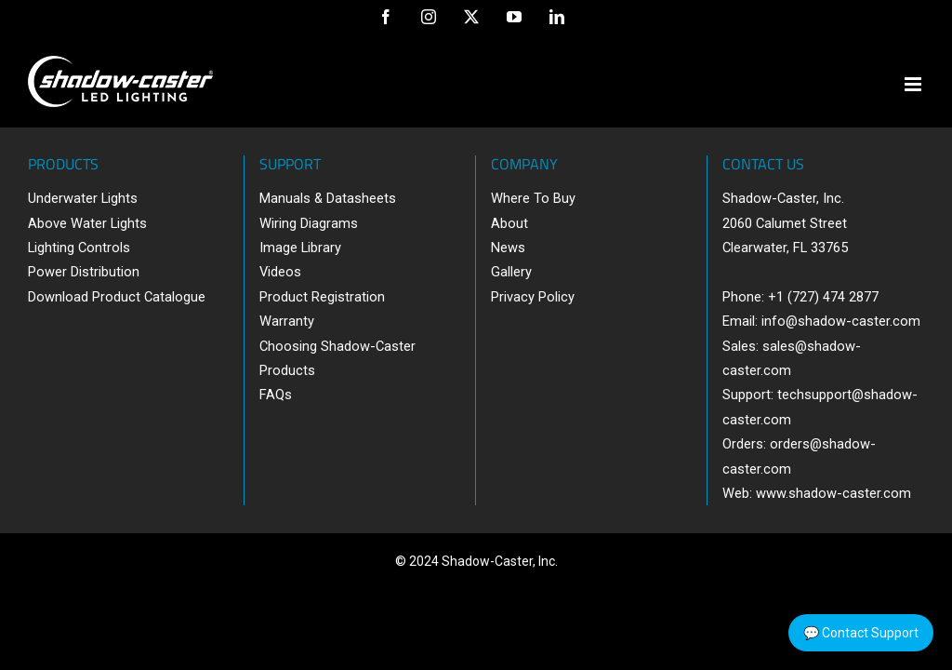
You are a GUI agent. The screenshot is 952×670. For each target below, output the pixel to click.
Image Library (300, 247)
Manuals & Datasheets (327, 198)
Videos (280, 271)
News (508, 247)
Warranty (286, 321)
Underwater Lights (83, 198)
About (509, 223)
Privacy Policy (533, 296)
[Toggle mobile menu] (914, 84)
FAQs (275, 394)
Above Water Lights (87, 223)
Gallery (511, 271)
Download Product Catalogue (116, 296)
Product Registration (322, 296)
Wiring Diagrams (308, 223)
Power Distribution (83, 271)
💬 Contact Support (861, 632)
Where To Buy (533, 198)
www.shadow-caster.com (833, 493)
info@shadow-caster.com (840, 321)
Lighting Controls (79, 247)
